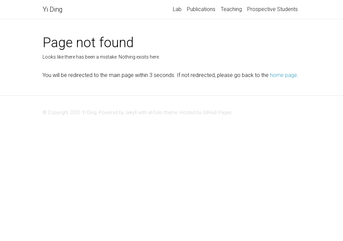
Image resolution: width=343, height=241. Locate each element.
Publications (201, 9)
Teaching (231, 9)
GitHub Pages (217, 112)
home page (283, 75)
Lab (177, 9)
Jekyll (131, 112)
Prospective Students (272, 9)
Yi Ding (53, 9)
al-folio (155, 112)
